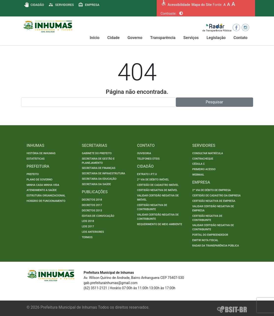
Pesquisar (214, 102)
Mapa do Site (201, 5)
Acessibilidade (178, 5)
